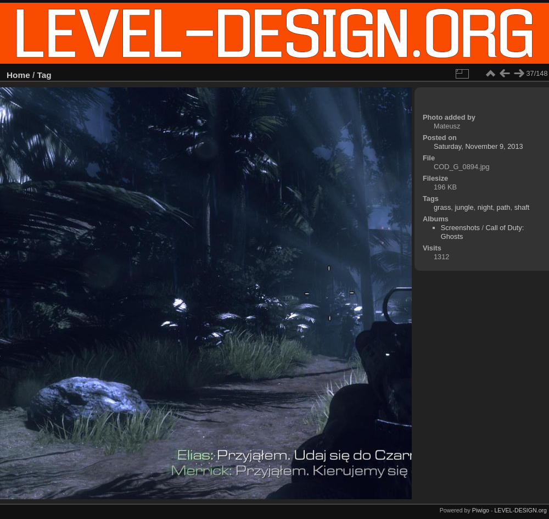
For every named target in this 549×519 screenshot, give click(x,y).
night (485, 207)
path (504, 207)
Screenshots (460, 228)
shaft (522, 207)
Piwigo (480, 510)
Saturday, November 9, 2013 (478, 146)
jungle (464, 207)
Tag (44, 75)
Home (18, 75)
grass (442, 207)
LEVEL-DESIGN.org (520, 510)
